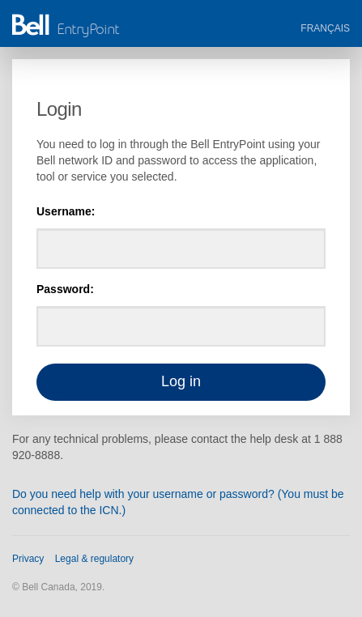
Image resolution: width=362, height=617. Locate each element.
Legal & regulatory (94, 558)
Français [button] (325, 28)
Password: (65, 289)
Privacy (28, 558)
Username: (65, 211)
